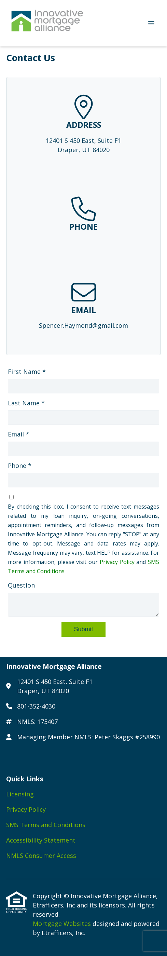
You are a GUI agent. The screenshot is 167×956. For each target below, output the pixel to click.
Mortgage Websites (63, 923)
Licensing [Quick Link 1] (20, 794)
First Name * (27, 371)
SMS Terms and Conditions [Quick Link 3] (45, 825)
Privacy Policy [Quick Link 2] (26, 809)
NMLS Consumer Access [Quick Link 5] (41, 855)
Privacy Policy (117, 562)
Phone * (19, 465)
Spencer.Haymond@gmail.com (83, 325)
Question (21, 585)
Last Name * (26, 403)
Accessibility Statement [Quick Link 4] (40, 840)
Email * (18, 434)
